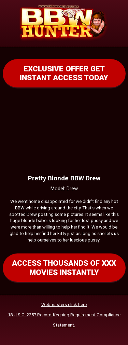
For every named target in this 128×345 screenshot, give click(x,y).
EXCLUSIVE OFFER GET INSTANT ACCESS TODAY (64, 73)
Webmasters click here (64, 304)
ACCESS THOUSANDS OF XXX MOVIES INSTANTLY (64, 267)
